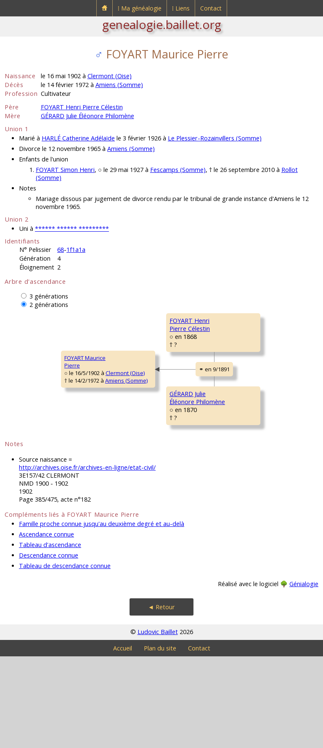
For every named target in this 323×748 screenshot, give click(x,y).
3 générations (48, 296)
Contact (211, 8)
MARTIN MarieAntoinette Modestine (250, 483)
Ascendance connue (46, 626)
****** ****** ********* (72, 229)
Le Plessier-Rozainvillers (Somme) (215, 138)
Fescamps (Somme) (178, 170)
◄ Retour (161, 699)
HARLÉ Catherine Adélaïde (78, 138)
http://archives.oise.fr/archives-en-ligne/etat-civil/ (87, 559)
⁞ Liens (181, 8)
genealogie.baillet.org (161, 24)
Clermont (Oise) (109, 76)
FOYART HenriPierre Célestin (135, 353)
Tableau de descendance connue (65, 657)
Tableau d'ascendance (50, 636)
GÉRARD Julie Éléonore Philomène (87, 116)
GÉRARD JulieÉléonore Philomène (142, 461)
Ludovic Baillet (158, 723)
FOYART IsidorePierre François (241, 324)
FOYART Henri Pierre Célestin (82, 107)
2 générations (48, 305)
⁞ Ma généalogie (140, 8)
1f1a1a (75, 250)
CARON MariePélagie (239, 374)
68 (60, 250)
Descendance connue (48, 647)
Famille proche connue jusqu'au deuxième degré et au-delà (101, 615)
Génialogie (303, 675)
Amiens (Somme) (119, 85)
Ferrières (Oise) (283, 444)
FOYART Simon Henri (65, 170)
